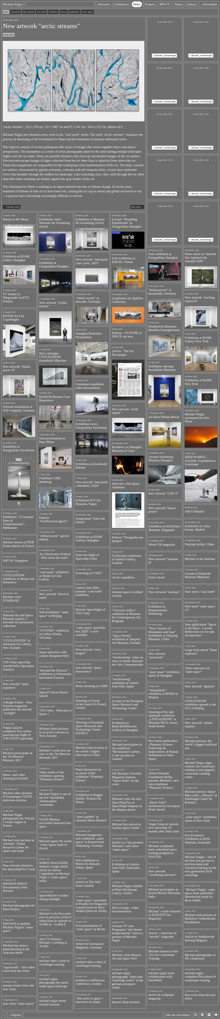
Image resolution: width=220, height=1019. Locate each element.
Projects (150, 4)
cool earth (41, 12)
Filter (6, 12)
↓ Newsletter (209, 4)
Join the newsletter (177, 1015)
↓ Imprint (15, 1015)
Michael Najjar (12, 4)
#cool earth (9, 35)
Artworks (103, 4)
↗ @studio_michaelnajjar (164, 55)
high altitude (28, 12)
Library (191, 4)
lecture (64, 12)
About (178, 4)
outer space (87, 12)
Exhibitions (121, 4)
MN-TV (165, 4)
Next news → (137, 207)
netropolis (15, 12)
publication (74, 12)
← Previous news (12, 207)
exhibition (53, 12)
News (137, 4)
